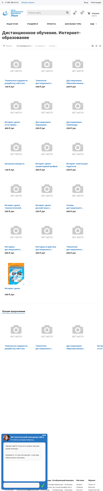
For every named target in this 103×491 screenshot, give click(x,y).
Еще (93, 24)
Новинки (79, 487)
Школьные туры (73, 24)
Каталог (79, 490)
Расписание (9, 490)
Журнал (91, 480)
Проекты (51, 24)
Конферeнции (58, 480)
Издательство (94, 490)
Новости (91, 484)
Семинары (69, 480)
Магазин (80, 480)
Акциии (79, 484)
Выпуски (91, 487)
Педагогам (12, 24)
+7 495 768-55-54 (11, 2)
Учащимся (32, 24)
